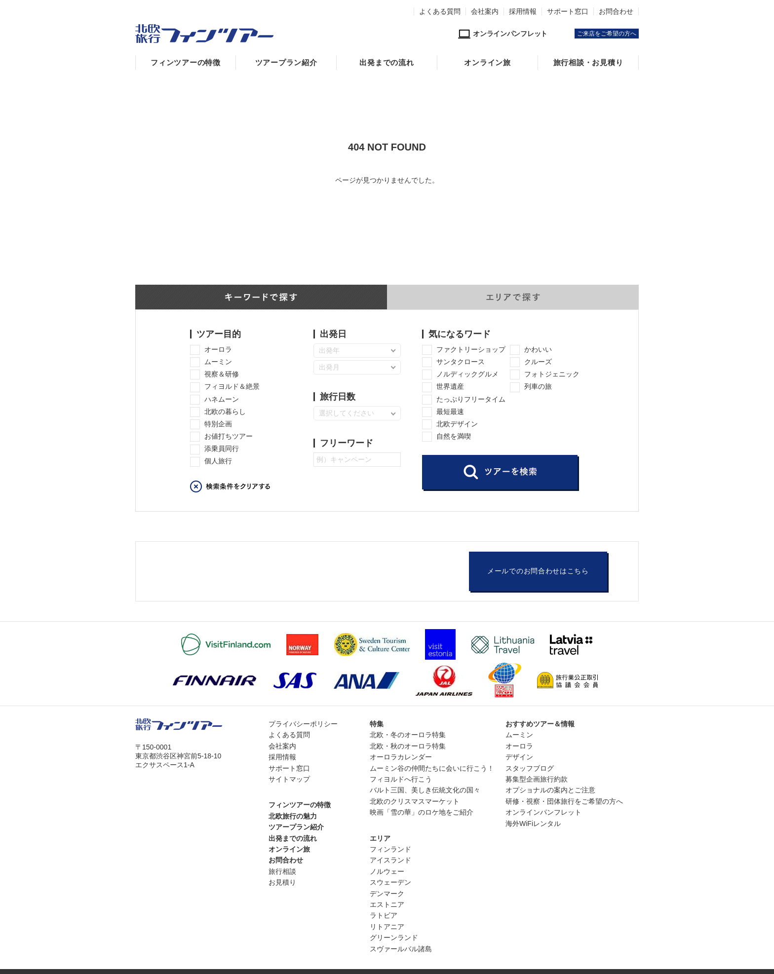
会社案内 (485, 11)
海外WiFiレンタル (533, 823)
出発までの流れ (386, 63)
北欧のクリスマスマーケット (415, 801)
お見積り (282, 882)
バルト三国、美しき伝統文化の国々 (425, 790)
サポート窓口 (567, 11)
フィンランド (390, 849)
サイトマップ (289, 779)
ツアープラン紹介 (286, 63)
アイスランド (390, 860)
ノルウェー (387, 871)
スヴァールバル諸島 (401, 949)
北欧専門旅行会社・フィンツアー (204, 33)
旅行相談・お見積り (588, 63)
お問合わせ (616, 11)
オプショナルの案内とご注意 (550, 790)
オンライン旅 (487, 63)
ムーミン (519, 735)
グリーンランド (394, 937)
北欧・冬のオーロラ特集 (408, 735)
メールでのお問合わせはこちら (538, 571)
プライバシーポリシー (303, 724)
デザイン (519, 757)
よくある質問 (440, 11)
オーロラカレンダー (401, 757)
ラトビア (383, 915)
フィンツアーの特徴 (186, 63)
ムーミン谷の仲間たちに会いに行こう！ (432, 768)
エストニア (387, 904)
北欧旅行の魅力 (293, 816)
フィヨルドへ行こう (401, 779)
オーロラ (519, 746)
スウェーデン (390, 882)
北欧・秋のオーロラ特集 (408, 746)
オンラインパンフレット (543, 812)
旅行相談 (282, 871)
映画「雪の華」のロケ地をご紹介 (421, 812)
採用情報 (523, 11)
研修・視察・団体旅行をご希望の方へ (564, 801)
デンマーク (387, 894)
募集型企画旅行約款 (536, 779)
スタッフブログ (529, 768)
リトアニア (387, 927)
